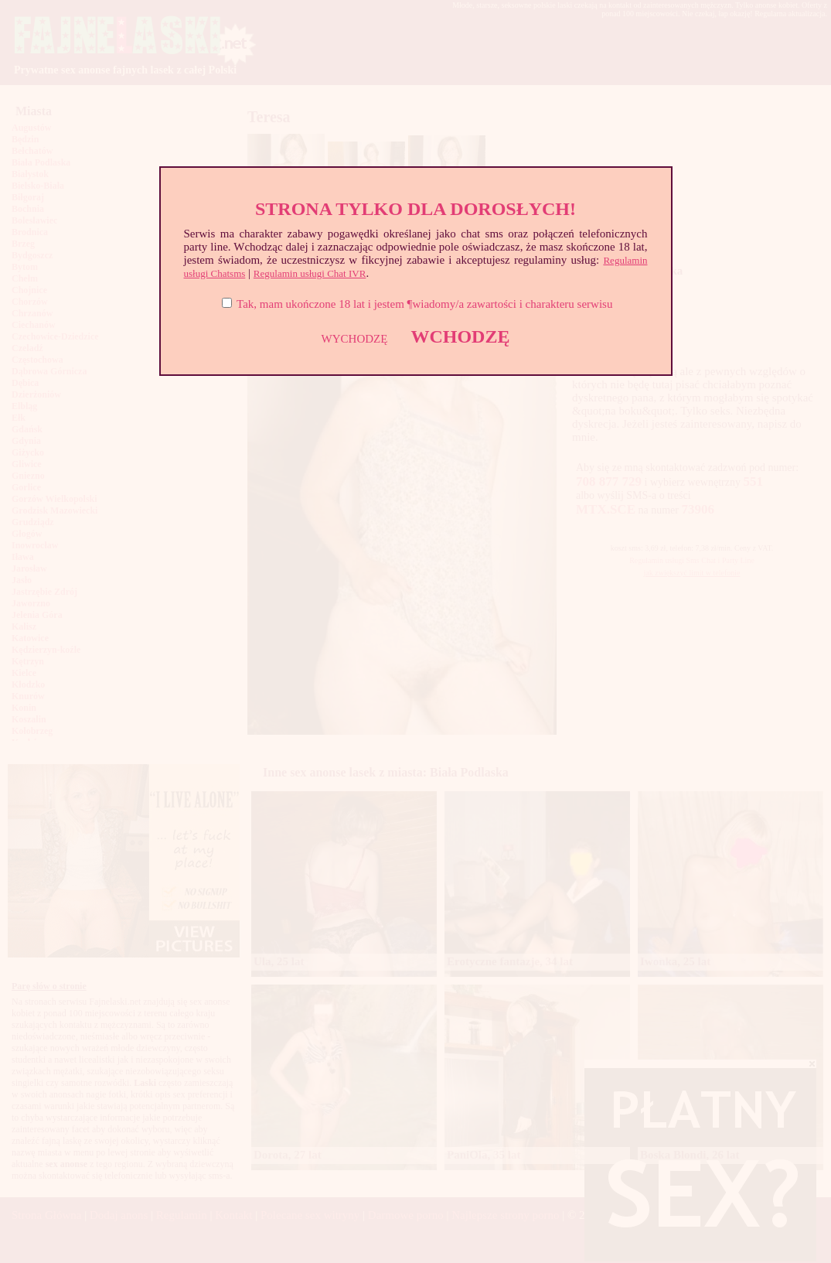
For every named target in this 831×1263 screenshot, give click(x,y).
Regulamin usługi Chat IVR (310, 273)
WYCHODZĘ (355, 339)
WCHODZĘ (459, 336)
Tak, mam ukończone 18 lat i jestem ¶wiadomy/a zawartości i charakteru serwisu (424, 304)
